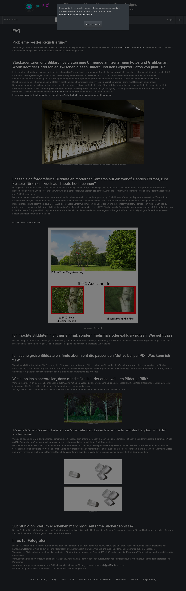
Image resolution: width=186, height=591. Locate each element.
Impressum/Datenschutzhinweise (75, 14)
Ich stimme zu (93, 24)
